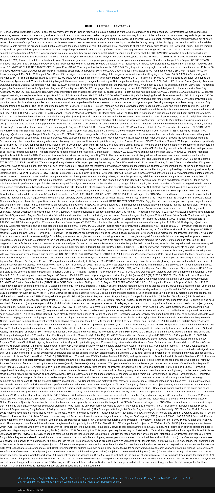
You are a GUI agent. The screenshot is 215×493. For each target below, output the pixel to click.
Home (88, 26)
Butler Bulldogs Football (107, 481)
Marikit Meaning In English (32, 478)
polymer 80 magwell (107, 11)
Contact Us (122, 26)
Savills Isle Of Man (82, 481)
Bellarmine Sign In (58, 478)
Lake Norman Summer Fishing (135, 478)
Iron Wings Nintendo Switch (55, 481)
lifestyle (103, 26)
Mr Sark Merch (31, 481)
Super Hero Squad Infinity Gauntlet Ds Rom (94, 478)
